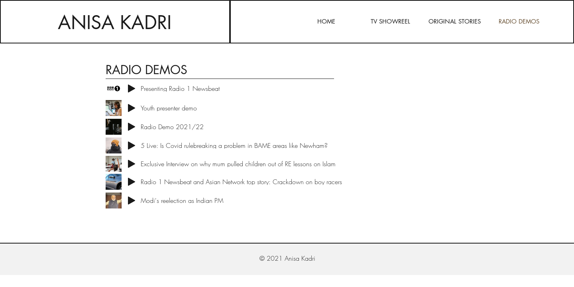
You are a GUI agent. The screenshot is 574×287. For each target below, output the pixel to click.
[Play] (131, 88)
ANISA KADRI (114, 22)
